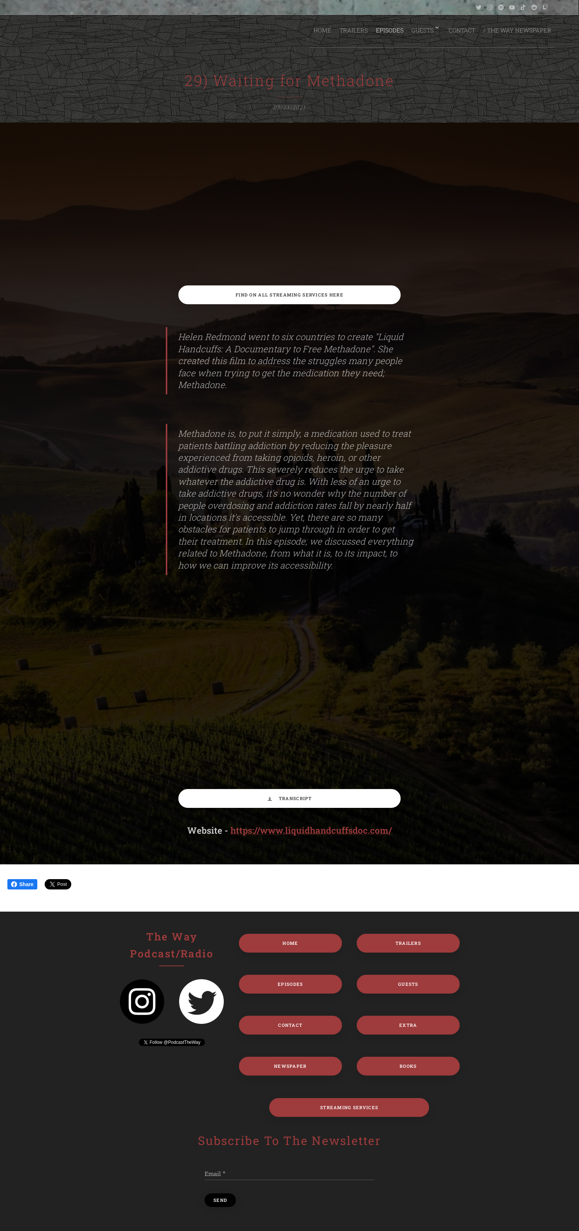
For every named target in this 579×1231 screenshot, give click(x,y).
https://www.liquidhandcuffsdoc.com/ (311, 831)
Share (22, 884)
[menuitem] (317, 30)
